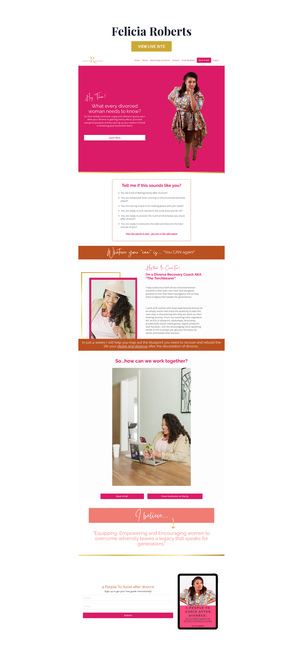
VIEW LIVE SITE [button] (151, 46)
